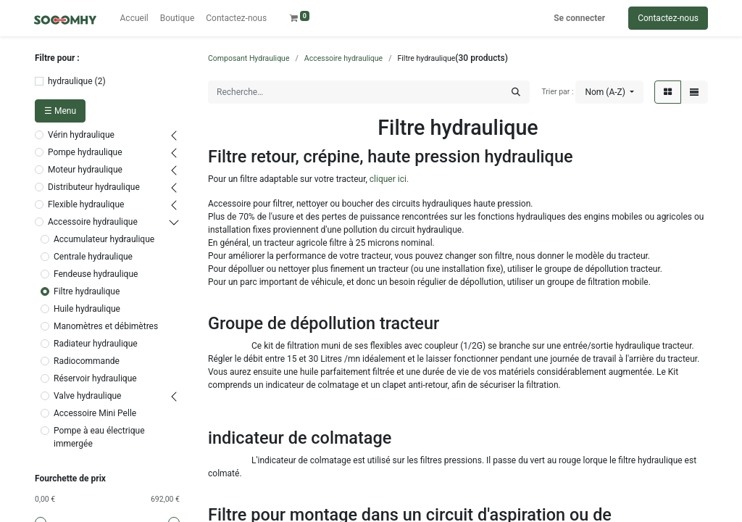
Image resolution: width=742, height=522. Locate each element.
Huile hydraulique (87, 309)
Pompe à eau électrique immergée (99, 437)
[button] (609, 92)
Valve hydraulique (87, 396)
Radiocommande (87, 361)
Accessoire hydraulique (93, 222)
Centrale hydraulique (93, 257)
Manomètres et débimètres (106, 326)
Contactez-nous (668, 18)
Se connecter (579, 18)
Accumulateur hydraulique (104, 239)
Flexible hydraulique (86, 204)
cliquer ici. (389, 179)
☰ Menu (60, 111)
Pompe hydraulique (85, 152)
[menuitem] (134, 18)
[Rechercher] (516, 92)
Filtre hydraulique (87, 291)
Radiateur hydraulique (96, 344)
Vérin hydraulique (81, 135)
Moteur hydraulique (85, 170)
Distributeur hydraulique (94, 187)
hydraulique (70, 81)
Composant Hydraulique (248, 58)
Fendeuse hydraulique (96, 274)
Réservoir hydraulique (95, 378)
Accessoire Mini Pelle (95, 413)
